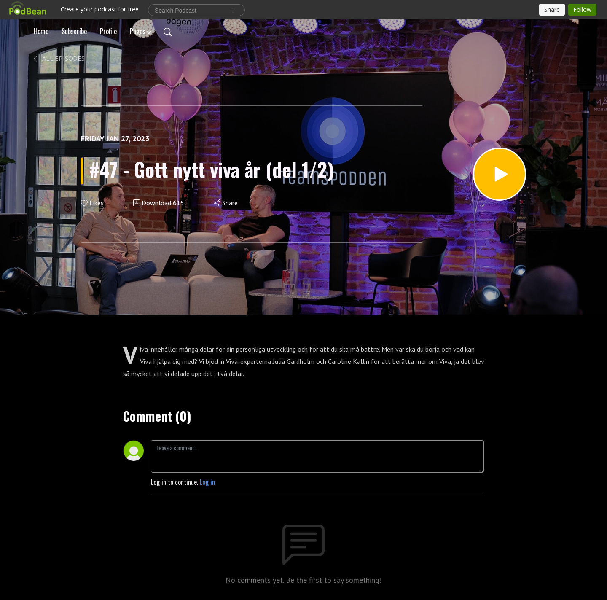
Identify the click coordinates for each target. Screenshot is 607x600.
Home (41, 31)
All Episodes (58, 58)
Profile (108, 31)
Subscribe (74, 31)
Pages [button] (137, 31)
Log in (207, 482)
